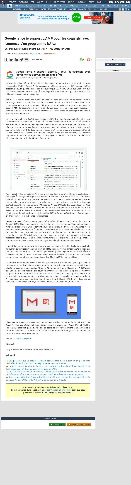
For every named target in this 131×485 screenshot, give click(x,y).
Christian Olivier (33, 54)
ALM (50, 6)
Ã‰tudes (81, 2)
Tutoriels (23, 2)
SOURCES (72, 9)
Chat (48, 2)
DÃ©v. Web (74, 6)
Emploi (71, 2)
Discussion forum (115, 64)
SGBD (102, 6)
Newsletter (59, 2)
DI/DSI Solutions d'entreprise (24, 6)
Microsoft (57, 6)
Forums (12, 2)
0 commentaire (49, 54)
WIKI (89, 9)
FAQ (32, 2)
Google (17, 339)
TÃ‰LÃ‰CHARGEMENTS (57, 9)
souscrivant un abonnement (57, 390)
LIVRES (43, 9)
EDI (82, 6)
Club (98, 2)
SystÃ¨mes (126, 6)
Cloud (39, 6)
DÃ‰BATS (82, 9)
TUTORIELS (17, 9)
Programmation (91, 6)
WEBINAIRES (33, 9)
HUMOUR (103, 9)
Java (65, 6)
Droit (91, 2)
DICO (96, 9)
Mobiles (116, 6)
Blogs (40, 2)
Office (108, 6)
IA (45, 6)
